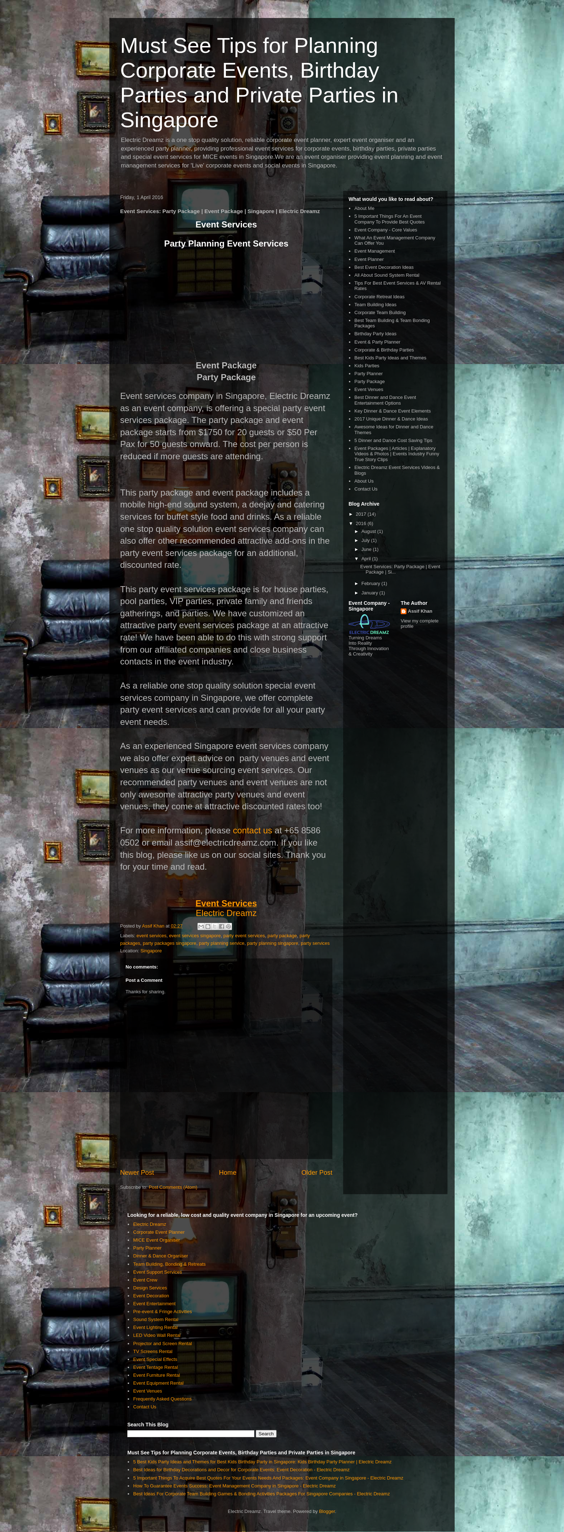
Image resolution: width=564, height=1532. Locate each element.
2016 (362, 523)
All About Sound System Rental (386, 275)
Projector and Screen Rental (162, 1343)
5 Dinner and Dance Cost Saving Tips (393, 440)
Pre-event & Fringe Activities (162, 1311)
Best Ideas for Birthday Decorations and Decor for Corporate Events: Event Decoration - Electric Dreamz (241, 1469)
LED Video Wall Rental (157, 1335)
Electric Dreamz (226, 913)
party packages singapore (169, 943)
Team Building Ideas (375, 304)
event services (152, 935)
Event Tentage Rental (155, 1367)
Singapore (151, 950)
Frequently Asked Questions (162, 1399)
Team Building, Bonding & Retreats (169, 1264)
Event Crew (145, 1280)
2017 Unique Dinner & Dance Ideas (391, 419)
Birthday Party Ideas (375, 333)
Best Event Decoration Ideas (384, 267)
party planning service (221, 943)
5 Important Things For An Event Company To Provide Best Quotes (389, 219)
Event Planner (369, 259)
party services (315, 943)
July (366, 540)
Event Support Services (157, 1272)
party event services (244, 935)
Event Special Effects (155, 1359)
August (369, 531)
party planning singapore (272, 943)
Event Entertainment (154, 1303)
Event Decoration (151, 1295)
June (367, 549)
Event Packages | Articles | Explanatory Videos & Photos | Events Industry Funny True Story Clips (396, 454)
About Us (363, 481)
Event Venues (368, 389)
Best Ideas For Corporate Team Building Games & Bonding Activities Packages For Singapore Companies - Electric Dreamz (261, 1493)
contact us (252, 830)
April (366, 558)
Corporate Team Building (380, 312)
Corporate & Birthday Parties (384, 350)
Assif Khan (420, 611)
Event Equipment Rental (158, 1383)
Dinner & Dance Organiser (160, 1256)
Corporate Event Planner (159, 1232)
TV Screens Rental (152, 1351)
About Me (364, 208)
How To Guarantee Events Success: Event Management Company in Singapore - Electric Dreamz (234, 1486)
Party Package (369, 381)
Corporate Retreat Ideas (379, 296)
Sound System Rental (155, 1319)
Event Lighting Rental (155, 1327)
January (370, 592)
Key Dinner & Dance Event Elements (392, 411)
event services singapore (195, 935)
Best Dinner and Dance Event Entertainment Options (385, 400)
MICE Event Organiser (156, 1240)
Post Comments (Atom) (173, 1187)
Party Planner (368, 373)
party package (282, 935)
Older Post (316, 1172)
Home (228, 1172)
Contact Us (365, 489)
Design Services (150, 1288)
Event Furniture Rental (156, 1375)
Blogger (327, 1511)
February (371, 583)
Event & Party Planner (377, 342)
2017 (362, 514)
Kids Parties (366, 365)
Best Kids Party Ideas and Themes (390, 357)
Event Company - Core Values (385, 230)
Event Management (374, 251)
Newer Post (137, 1172)
